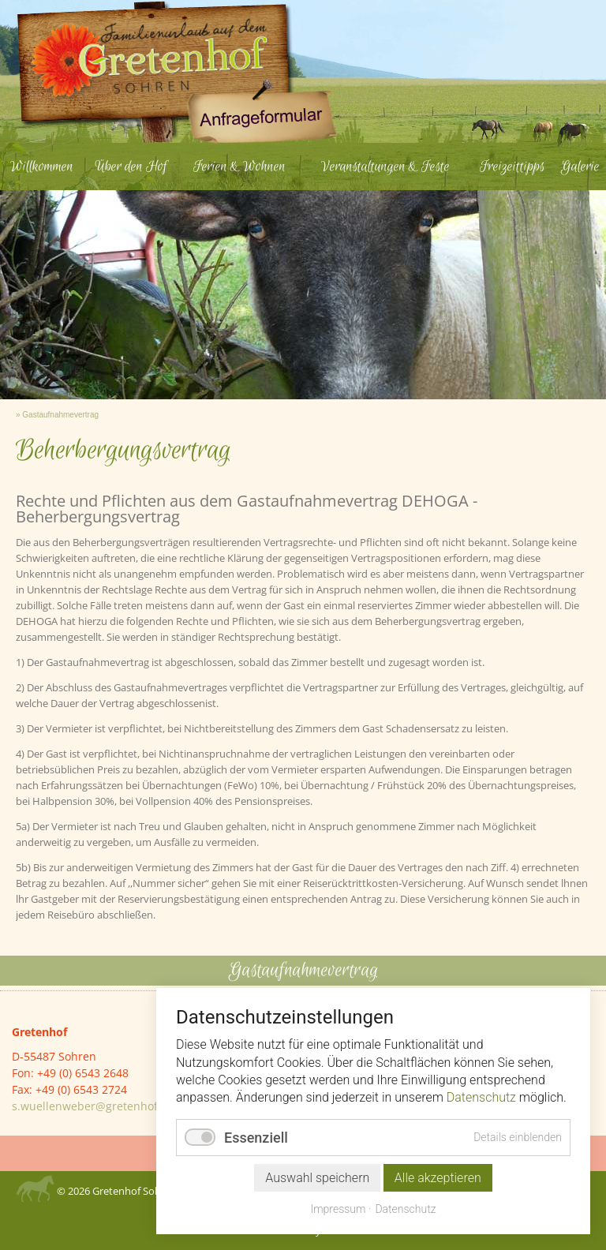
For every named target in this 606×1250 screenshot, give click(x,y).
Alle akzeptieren (438, 1177)
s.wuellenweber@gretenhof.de (93, 1105)
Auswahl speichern (317, 1177)
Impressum (337, 1208)
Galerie (580, 166)
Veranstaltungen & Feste (385, 166)
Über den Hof (131, 166)
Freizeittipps (512, 166)
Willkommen (41, 166)
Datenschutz (481, 1097)
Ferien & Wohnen (239, 166)
